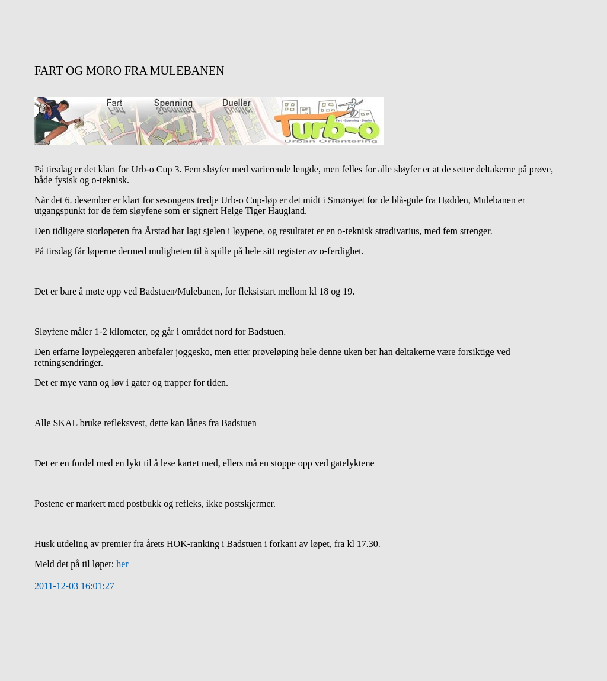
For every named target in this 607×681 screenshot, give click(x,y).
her (122, 564)
